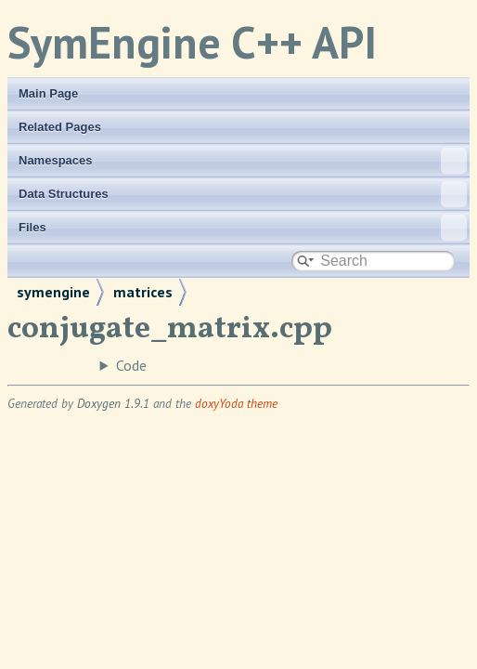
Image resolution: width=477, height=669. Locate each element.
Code (131, 365)
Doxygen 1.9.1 (113, 403)
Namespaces (243, 161)
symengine (53, 291)
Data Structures (243, 194)
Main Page (48, 93)
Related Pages (60, 127)
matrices (143, 291)
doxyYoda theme (236, 403)
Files (243, 228)
